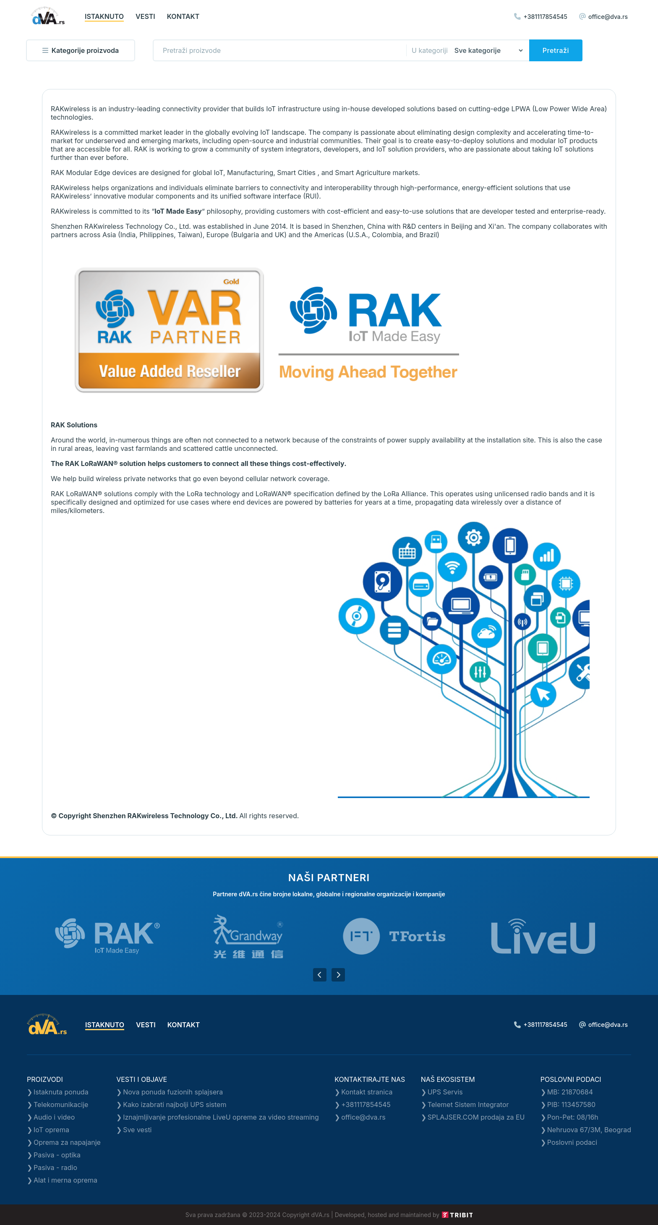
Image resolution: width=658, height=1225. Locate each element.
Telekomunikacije (61, 1104)
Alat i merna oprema (65, 1180)
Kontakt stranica (366, 1092)
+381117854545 (540, 16)
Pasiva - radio (55, 1167)
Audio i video (54, 1117)
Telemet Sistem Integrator (468, 1104)
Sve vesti (137, 1130)
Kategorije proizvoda (80, 50)
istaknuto (104, 16)
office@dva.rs (603, 16)
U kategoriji (430, 50)
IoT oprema (51, 1130)
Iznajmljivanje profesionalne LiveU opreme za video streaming (221, 1117)
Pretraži (556, 50)
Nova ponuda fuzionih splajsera (173, 1092)
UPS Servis (445, 1092)
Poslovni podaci (572, 1142)
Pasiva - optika (57, 1155)
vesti (145, 16)
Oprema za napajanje (67, 1142)
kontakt (183, 16)
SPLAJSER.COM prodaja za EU (476, 1117)
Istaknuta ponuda (61, 1092)
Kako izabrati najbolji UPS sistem (174, 1104)
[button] (319, 975)
